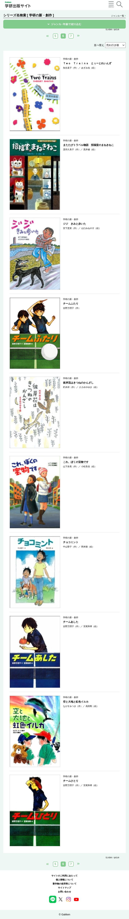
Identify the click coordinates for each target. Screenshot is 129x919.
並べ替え (99, 45)
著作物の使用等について (64, 883)
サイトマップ (64, 887)
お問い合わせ (64, 891)
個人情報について (64, 879)
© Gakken (64, 914)
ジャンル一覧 (118, 16)
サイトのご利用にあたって (64, 875)
